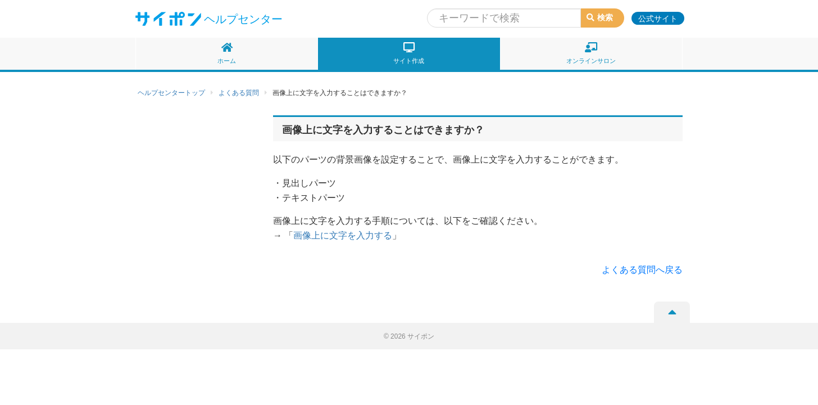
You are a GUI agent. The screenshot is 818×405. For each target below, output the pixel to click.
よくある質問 (239, 93)
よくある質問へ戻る (642, 269)
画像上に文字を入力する (342, 235)
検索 (600, 17)
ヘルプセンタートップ (171, 93)
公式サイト (658, 18)
